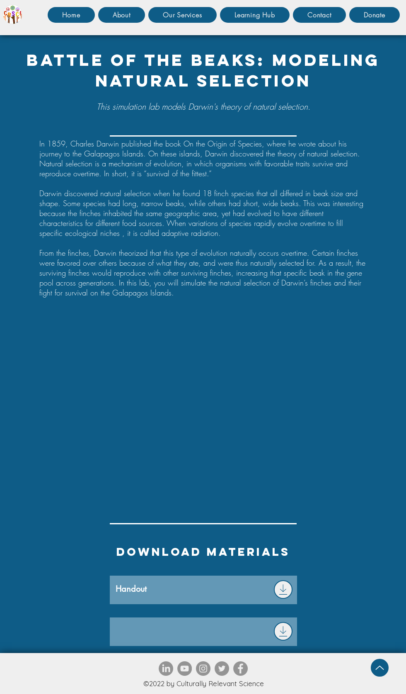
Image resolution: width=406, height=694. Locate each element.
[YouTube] (184, 668)
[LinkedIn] (166, 668)
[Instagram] (203, 668)
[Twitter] (222, 668)
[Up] (379, 667)
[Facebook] (240, 668)
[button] (182, 15)
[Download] (283, 589)
